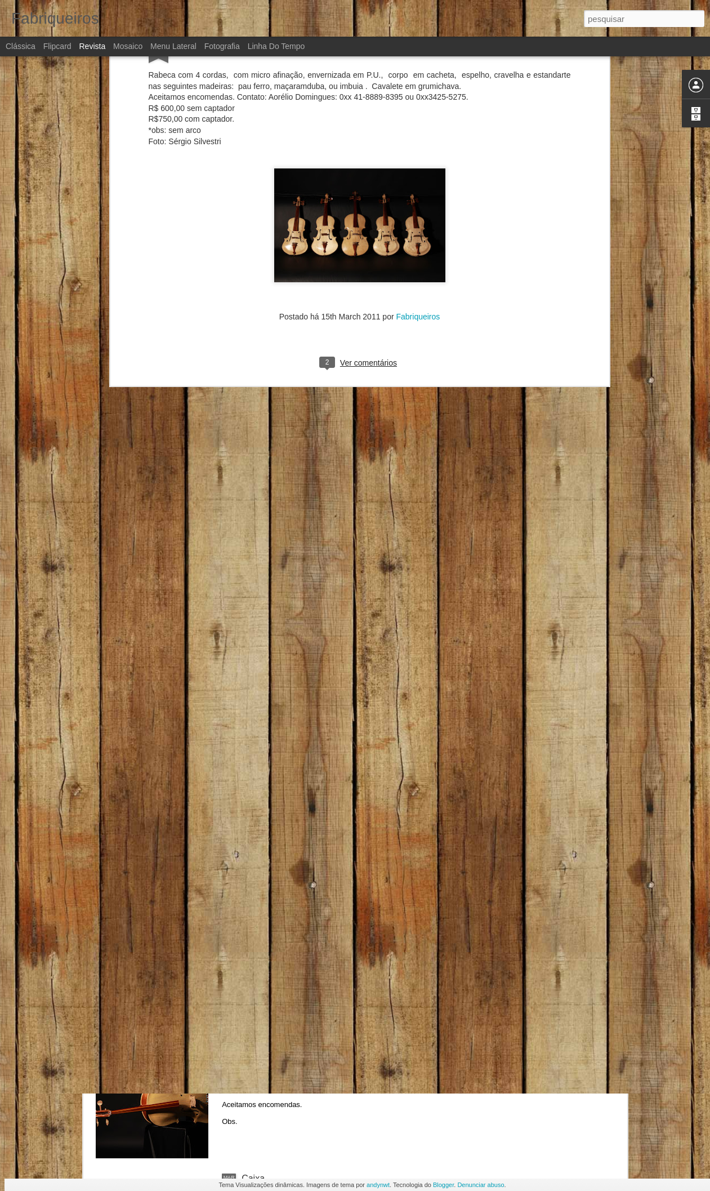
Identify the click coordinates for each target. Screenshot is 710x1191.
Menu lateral (173, 46)
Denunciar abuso (480, 1184)
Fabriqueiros (418, 226)
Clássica (20, 46)
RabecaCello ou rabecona (294, 1050)
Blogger (443, 1184)
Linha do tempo (276, 46)
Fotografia (222, 46)
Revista (92, 46)
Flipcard (57, 46)
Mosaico (127, 46)
